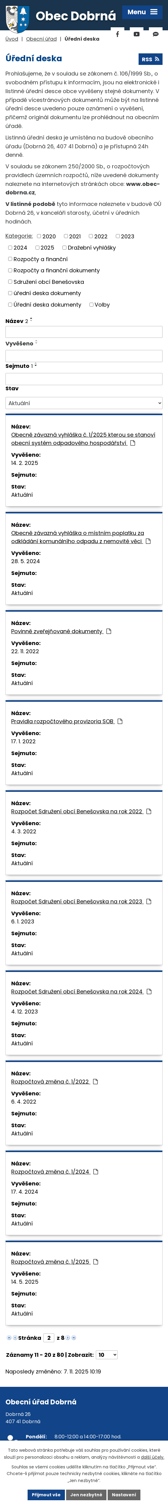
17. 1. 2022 (23, 741)
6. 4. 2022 (23, 1101)
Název (16, 321)
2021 (75, 236)
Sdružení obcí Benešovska (49, 281)
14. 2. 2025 (24, 463)
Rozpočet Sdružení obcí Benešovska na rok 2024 (81, 991)
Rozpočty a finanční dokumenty (57, 270)
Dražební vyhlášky (92, 247)
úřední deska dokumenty (47, 293)
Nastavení (124, 1495)
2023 (127, 236)
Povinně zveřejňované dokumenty (61, 631)
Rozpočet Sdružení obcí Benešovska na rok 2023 (81, 901)
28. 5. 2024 (25, 561)
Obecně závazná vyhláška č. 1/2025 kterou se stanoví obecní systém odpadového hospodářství (83, 439)
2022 (101, 236)
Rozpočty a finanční (41, 259)
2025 (47, 247)
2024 (20, 247)
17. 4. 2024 (24, 1191)
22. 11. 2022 (25, 651)
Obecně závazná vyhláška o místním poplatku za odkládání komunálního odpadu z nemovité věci (80, 537)
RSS (150, 59)
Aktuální (22, 495)
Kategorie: (19, 236)
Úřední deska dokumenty (47, 304)
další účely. (152, 1457)
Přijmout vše (46, 1495)
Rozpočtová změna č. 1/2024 (54, 1171)
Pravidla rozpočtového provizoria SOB (66, 721)
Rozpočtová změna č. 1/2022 (54, 1081)
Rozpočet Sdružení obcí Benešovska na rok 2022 (81, 811)
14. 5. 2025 (25, 1282)
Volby (102, 304)
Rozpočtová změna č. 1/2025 (54, 1262)
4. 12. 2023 (24, 1011)
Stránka (29, 1338)
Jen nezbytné (86, 1495)
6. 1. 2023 (22, 921)
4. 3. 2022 (23, 831)
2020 (49, 236)
